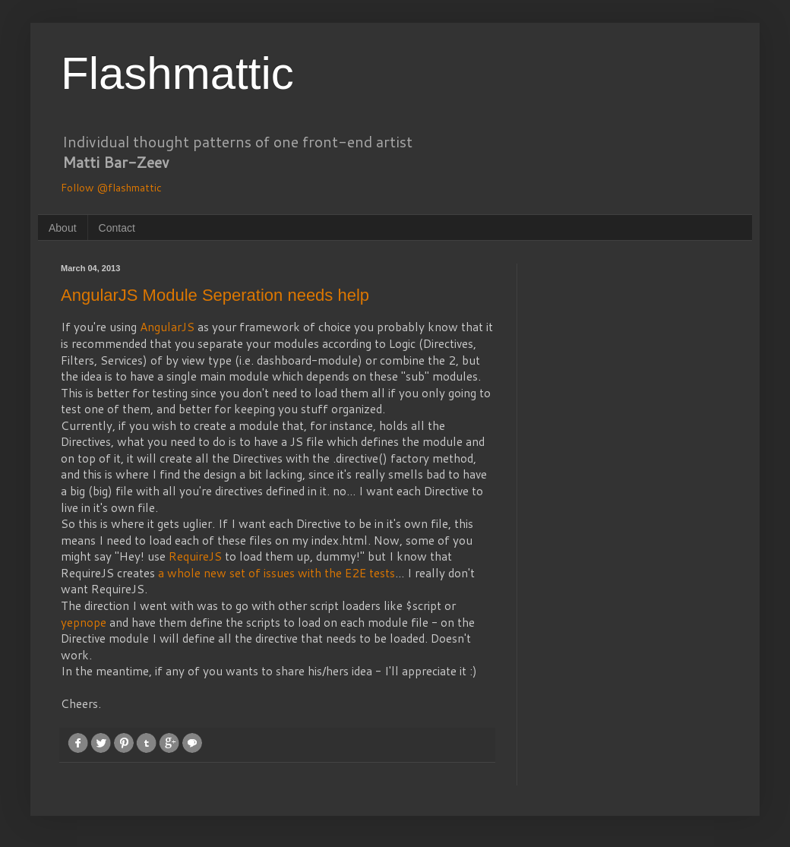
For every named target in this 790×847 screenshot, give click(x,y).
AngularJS (169, 326)
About (63, 228)
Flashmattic (177, 73)
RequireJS (197, 556)
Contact (117, 228)
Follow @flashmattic (111, 187)
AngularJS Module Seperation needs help (215, 295)
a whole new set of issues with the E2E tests (276, 572)
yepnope (85, 622)
